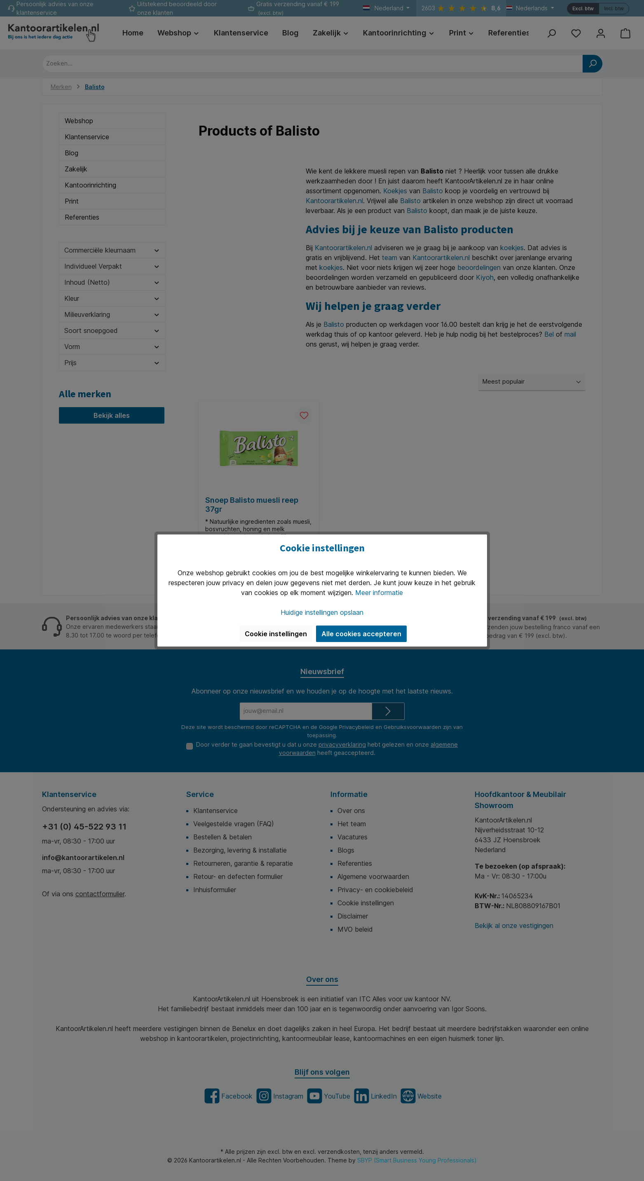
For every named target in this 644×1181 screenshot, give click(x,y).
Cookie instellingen (276, 634)
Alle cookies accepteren (361, 634)
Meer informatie (379, 592)
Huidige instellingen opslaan (322, 612)
